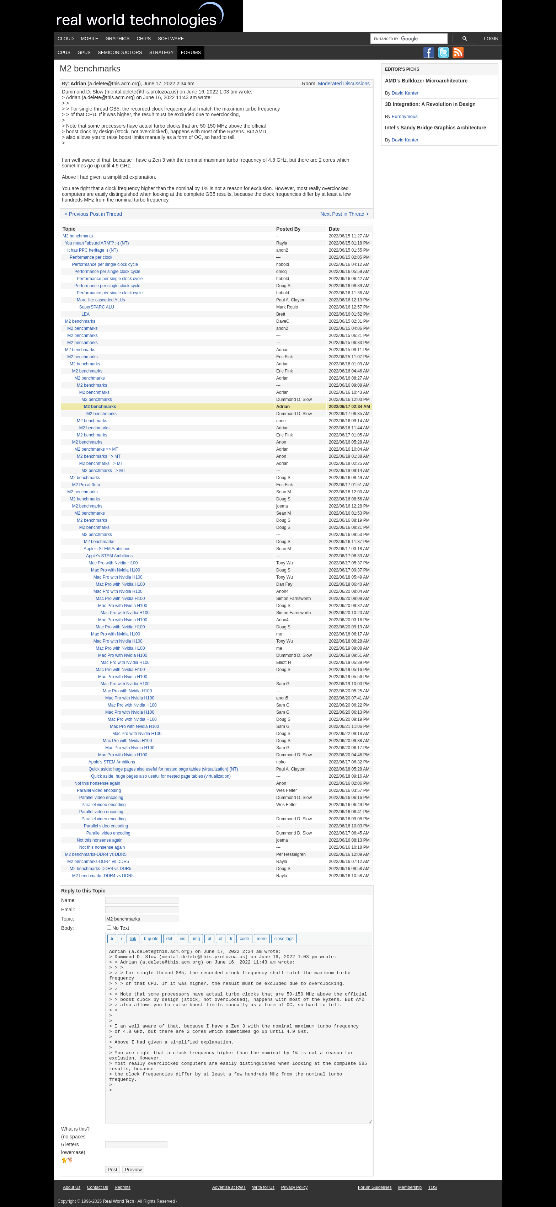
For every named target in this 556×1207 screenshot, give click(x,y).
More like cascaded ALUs (101, 299)
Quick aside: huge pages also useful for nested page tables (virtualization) (161, 776)
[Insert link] (133, 938)
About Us (71, 1187)
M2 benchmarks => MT (96, 449)
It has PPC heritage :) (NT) (92, 250)
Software (171, 38)
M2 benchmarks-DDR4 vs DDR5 (96, 854)
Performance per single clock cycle (105, 264)
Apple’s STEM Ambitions (107, 548)
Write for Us (263, 1187)
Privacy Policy (294, 1187)
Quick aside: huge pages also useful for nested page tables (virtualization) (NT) (163, 769)
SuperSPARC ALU (96, 307)
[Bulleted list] (209, 938)
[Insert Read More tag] (262, 938)
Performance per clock (91, 257)
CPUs (64, 52)
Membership (410, 1187)
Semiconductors (120, 52)
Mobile (89, 38)
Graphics (118, 38)
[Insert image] (196, 938)
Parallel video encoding (99, 790)
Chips (144, 38)
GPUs (84, 52)
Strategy (161, 52)
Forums (191, 52)
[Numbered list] (220, 938)
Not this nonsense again (97, 783)
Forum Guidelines (375, 1187)
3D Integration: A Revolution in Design (430, 104)
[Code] (244, 938)
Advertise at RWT (229, 1187)
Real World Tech (148, 16)
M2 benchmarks (78, 236)
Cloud (66, 38)
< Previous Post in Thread (93, 214)
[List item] (231, 938)
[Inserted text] (182, 938)
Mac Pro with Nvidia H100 (113, 562)
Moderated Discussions (344, 83)
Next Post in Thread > (345, 214)
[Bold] (111, 938)
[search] (408, 39)
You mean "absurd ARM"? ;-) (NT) (97, 243)
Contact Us (97, 1187)
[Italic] (121, 938)
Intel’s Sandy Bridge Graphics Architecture (435, 127)
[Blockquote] (151, 938)
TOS (432, 1187)
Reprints (122, 1187)
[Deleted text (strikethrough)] (169, 938)
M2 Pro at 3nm (86, 484)
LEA (85, 314)
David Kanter (405, 93)
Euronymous (405, 116)
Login (491, 38)
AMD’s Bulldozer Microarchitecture (426, 81)
